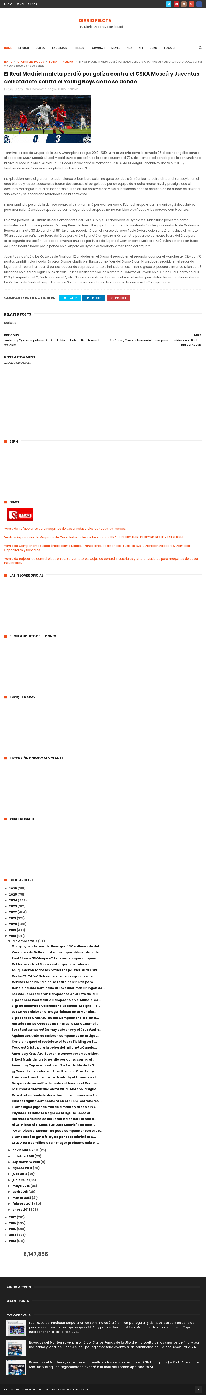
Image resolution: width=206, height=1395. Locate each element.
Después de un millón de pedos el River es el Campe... (55, 1083)
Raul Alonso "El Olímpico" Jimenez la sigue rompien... (55, 958)
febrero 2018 (23, 1204)
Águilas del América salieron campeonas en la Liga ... (55, 1036)
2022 (13, 912)
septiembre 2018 (26, 1162)
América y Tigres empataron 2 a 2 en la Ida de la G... (54, 1065)
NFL (141, 48)
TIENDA (32, 4)
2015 (13, 1229)
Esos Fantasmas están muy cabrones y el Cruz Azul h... (56, 1029)
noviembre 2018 (25, 1150)
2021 (13, 918)
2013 (13, 1241)
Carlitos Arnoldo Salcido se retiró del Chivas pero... (54, 982)
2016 (13, 1223)
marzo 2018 (22, 1198)
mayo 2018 (21, 1186)
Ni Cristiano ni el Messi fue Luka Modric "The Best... (53, 1125)
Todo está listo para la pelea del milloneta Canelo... (54, 1047)
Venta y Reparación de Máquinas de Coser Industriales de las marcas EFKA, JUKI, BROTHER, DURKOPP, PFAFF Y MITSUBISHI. (94, 537)
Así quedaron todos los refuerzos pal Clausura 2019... (55, 970)
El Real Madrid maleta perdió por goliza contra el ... (53, 1059)
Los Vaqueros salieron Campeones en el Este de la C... (56, 994)
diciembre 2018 (25, 941)
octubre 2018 (23, 1156)
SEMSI (20, 4)
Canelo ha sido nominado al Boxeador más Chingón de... (58, 988)
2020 (13, 924)
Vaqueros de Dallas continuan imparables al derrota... (57, 952)
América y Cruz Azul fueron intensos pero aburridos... (56, 1053)
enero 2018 (21, 1209)
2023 (13, 906)
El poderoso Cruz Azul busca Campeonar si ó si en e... (55, 1018)
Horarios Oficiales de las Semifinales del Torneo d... (54, 1119)
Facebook (59, 48)
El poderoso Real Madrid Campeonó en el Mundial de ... (57, 1000)
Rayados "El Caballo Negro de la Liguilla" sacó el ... (52, 1113)
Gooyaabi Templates (74, 1389)
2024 (13, 900)
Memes (115, 48)
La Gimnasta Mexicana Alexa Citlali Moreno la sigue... (55, 1089)
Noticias (68, 61)
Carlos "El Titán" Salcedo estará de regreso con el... (54, 976)
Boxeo (41, 48)
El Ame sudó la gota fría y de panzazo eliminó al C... (54, 1137)
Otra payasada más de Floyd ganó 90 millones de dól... (57, 946)
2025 (13, 894)
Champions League (30, 61)
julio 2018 (20, 1174)
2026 (13, 888)
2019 (13, 930)
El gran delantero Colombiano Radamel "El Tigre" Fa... (56, 1006)
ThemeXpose (28, 1389)
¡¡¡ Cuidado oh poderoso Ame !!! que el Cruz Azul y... (54, 1071)
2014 (13, 1235)
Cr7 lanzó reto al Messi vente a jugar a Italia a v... (52, 964)
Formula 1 (98, 48)
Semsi (154, 48)
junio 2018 (20, 1180)
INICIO (8, 4)
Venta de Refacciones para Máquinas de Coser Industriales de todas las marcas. (65, 528)
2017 (13, 1217)
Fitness (79, 48)
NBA (129, 48)
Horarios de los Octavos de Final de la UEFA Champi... (55, 1024)
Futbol (53, 61)
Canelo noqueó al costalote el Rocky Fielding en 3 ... (54, 1041)
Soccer (170, 48)
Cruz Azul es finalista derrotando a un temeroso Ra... (55, 1095)
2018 (13, 936)
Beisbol (24, 48)
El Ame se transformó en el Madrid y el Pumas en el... (55, 1077)
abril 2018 (20, 1192)
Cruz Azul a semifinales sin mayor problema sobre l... (55, 1142)
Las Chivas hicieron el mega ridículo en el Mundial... (54, 1012)
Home (8, 48)
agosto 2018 (22, 1168)
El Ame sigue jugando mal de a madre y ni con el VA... (55, 1107)
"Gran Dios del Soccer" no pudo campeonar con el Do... (57, 1131)
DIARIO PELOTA (95, 20)
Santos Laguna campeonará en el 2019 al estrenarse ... (57, 1101)
